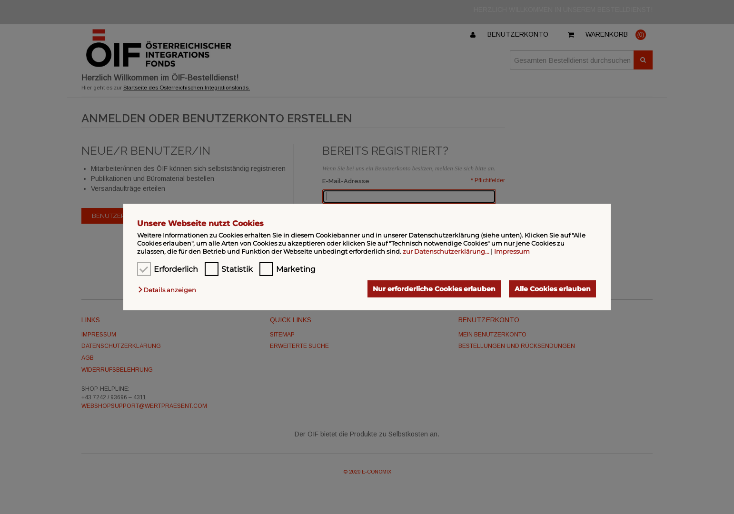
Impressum (512, 251)
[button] (169, 289)
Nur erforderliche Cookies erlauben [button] (434, 289)
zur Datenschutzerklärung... (446, 251)
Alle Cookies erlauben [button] (553, 289)
